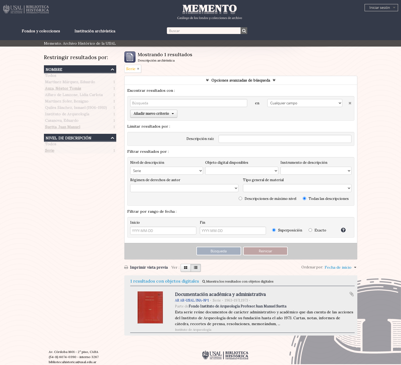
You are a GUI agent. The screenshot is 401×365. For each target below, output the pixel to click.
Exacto (317, 230)
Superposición (287, 230)
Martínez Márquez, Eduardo (70, 83)
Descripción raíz (200, 138)
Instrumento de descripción (303, 162)
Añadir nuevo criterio (154, 113)
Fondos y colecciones (41, 31)
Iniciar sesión (379, 7)
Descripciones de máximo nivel (267, 198)
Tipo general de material (263, 180)
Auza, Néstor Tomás (63, 89)
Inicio (135, 222)
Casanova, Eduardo (61, 121)
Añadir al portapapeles (351, 294)
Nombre (54, 69)
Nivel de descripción (68, 137)
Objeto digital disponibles (226, 162)
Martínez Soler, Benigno (66, 102)
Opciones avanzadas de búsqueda (240, 80)
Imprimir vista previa (146, 267)
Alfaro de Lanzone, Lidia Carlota (74, 95)
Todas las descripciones (326, 198)
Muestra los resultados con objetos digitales (237, 281)
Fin (202, 222)
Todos (50, 76)
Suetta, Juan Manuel (62, 128)
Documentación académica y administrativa (220, 294)
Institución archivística (94, 31)
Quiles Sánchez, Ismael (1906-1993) (76, 108)
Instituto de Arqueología (67, 115)
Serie (49, 151)
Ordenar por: (312, 267)
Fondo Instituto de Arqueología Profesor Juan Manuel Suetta (237, 306)
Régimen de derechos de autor (155, 180)
